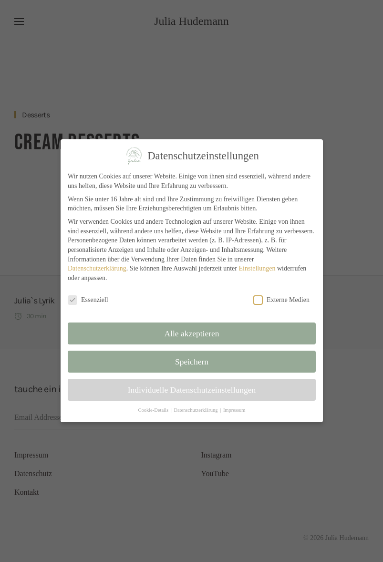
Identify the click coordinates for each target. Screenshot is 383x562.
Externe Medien (280, 299)
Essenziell (89, 299)
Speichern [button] (191, 360)
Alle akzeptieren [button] (192, 333)
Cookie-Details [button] (153, 409)
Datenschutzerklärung (98, 268)
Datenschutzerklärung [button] (196, 409)
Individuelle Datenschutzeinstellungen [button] (191, 388)
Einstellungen (256, 268)
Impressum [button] (234, 409)
